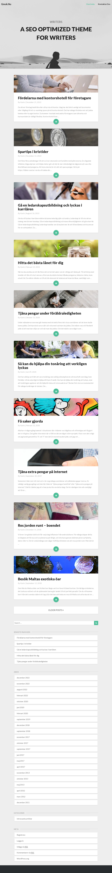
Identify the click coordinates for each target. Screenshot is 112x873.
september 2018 (23, 731)
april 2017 (21, 767)
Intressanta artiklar (24, 819)
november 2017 (23, 737)
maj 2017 (20, 761)
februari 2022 (22, 695)
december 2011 (23, 802)
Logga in (20, 841)
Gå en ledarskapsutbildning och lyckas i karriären (50, 207)
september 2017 (23, 749)
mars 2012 (21, 796)
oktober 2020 (22, 701)
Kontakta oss (104, 4)
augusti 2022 (22, 689)
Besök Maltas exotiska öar (39, 579)
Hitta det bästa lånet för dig (40, 263)
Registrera (21, 835)
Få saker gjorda (30, 421)
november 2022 (23, 683)
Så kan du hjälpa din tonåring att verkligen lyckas (52, 366)
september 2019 (23, 719)
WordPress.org (23, 858)
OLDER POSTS (56, 610)
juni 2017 (20, 755)
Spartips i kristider (33, 151)
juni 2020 (20, 707)
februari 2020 (22, 713)
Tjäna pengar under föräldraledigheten (49, 313)
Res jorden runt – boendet (39, 525)
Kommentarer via (25, 852)
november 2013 (23, 773)
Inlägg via (22, 847)
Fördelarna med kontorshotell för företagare (54, 98)
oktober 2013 (22, 779)
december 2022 (23, 678)
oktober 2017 (22, 743)
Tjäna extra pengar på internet (42, 472)
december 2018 (23, 725)
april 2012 (21, 791)
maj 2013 (20, 785)
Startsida (90, 4)
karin (22, 102)
